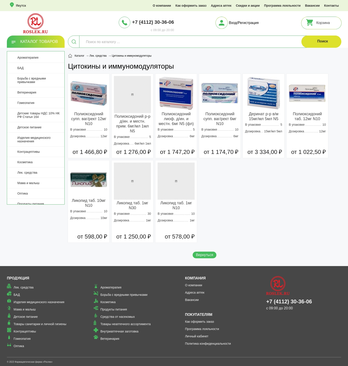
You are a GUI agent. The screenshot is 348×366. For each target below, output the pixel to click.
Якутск (21, 5)
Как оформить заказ (190, 5)
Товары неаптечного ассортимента (125, 324)
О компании (162, 5)
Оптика (22, 193)
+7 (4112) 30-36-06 (153, 22)
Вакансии (312, 5)
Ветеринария (26, 92)
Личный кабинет (196, 336)
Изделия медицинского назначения (33, 139)
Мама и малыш (28, 183)
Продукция (18, 278)
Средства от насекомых (117, 316)
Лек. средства (27, 172)
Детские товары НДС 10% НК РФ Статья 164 (38, 115)
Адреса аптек (221, 5)
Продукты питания (30, 204)
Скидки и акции (248, 5)
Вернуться (204, 255)
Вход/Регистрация (244, 23)
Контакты (331, 5)
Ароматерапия (27, 57)
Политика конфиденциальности (208, 343)
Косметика (24, 162)
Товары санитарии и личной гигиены (40, 324)
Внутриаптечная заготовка (119, 331)
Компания (195, 278)
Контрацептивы (28, 151)
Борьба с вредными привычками (31, 80)
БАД (20, 68)
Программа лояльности (282, 5)
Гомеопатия (25, 103)
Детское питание (29, 127)
